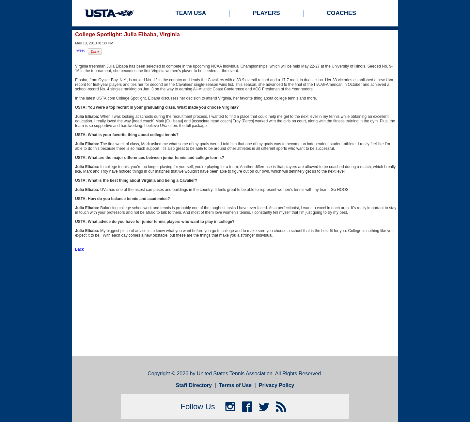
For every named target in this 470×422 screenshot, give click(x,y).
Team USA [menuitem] (191, 13)
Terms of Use (235, 385)
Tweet (80, 50)
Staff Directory (194, 385)
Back (79, 249)
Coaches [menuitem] (341, 13)
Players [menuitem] (266, 13)
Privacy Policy (276, 385)
